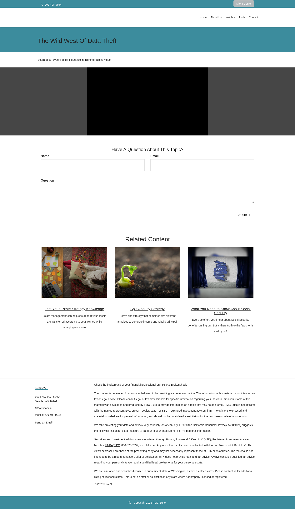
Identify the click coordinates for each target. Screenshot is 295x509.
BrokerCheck (179, 384)
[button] (216, 17)
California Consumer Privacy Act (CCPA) (217, 425)
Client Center (244, 3)
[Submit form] (244, 215)
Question (47, 180)
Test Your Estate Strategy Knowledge (74, 309)
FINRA (109, 445)
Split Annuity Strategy (147, 309)
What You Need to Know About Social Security (221, 311)
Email (154, 156)
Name (45, 156)
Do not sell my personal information (189, 430)
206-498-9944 (51, 4)
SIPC (117, 445)
